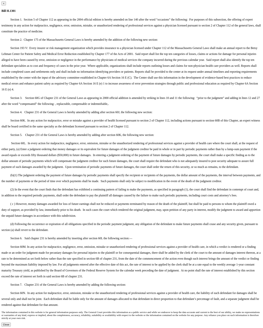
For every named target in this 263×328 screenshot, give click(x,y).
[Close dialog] (3, 3)
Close (6, 324)
